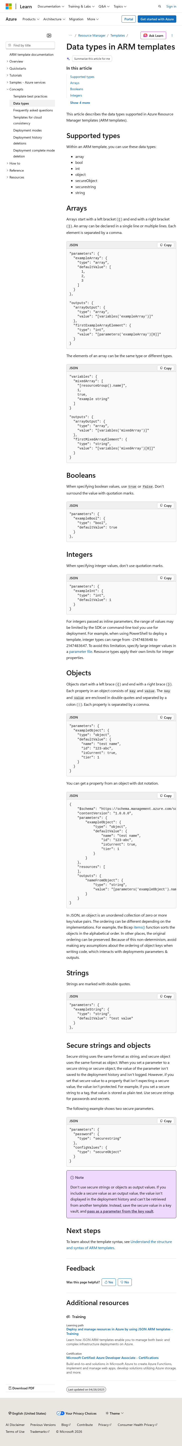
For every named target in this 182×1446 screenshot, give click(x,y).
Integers (76, 95)
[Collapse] (49, 35)
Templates (117, 35)
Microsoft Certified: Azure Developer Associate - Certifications (112, 1358)
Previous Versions (43, 1424)
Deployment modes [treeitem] (27, 130)
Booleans (76, 89)
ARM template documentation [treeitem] (31, 54)
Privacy (103, 1424)
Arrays (74, 82)
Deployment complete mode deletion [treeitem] (34, 153)
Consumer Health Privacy (136, 1424)
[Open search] (159, 6)
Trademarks (38, 1431)
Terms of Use (15, 1431)
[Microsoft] (9, 6)
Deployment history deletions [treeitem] (27, 140)
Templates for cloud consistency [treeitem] (27, 120)
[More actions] (172, 35)
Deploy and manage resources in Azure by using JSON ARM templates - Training (119, 1331)
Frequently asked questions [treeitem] (33, 110)
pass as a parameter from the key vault (120, 1211)
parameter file (80, 651)
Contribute (85, 1424)
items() (139, 927)
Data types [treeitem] (21, 103)
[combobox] (30, 45)
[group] (121, 854)
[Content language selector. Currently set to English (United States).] (27, 1413)
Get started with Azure (157, 19)
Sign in (171, 6)
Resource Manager (91, 35)
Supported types (82, 76)
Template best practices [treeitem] (30, 96)
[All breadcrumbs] (70, 35)
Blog (64, 1424)
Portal (128, 19)
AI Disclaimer (15, 1424)
